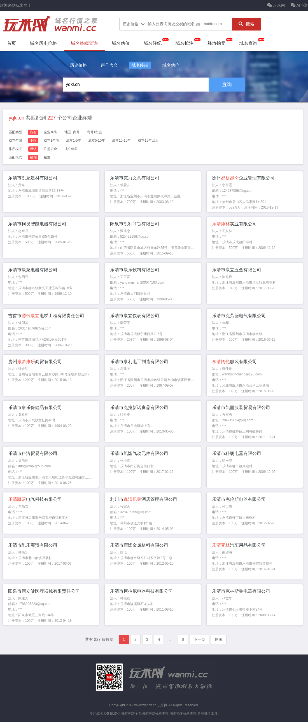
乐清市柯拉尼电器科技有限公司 (141, 591)
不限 (33, 140)
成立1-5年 (73, 140)
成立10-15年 (121, 140)
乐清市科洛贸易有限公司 (32, 453)
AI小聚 (299, 5)
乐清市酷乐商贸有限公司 (32, 545)
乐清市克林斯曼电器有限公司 (241, 591)
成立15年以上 (148, 140)
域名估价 (121, 43)
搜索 (246, 24)
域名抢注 (184, 43)
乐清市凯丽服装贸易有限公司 (241, 407)
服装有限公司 (234, 361)
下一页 (199, 639)
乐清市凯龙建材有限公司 (32, 178)
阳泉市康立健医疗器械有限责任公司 (44, 591)
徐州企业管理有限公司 (243, 178)
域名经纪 (153, 43)
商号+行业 (94, 132)
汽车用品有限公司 (239, 545)
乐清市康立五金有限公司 (236, 269)
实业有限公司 (234, 223)
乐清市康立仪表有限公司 (134, 315)
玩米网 (276, 5)
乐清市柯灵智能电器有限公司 (37, 223)
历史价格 (78, 65)
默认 (33, 149)
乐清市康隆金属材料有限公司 (139, 545)
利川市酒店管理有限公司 (143, 499)
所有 (33, 132)
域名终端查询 (84, 43)
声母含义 (109, 65)
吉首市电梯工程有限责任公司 (46, 315)
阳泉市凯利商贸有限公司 (134, 223)
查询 (227, 84)
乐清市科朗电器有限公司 (236, 453)
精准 (47, 157)
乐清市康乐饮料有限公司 (134, 269)
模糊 (33, 157)
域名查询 (248, 43)
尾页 (219, 639)
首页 (11, 43)
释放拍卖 (216, 43)
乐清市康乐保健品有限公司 (35, 407)
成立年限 (71, 149)
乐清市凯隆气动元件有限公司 (139, 453)
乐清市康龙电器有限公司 (32, 269)
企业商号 (50, 132)
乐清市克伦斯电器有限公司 (239, 499)
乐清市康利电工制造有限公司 (139, 361)
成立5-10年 (96, 140)
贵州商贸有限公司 (35, 361)
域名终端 (140, 65)
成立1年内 (51, 140)
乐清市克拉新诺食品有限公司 (139, 407)
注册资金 (50, 149)
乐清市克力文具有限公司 (134, 178)
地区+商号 (72, 132)
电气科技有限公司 (35, 499)
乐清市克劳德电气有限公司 (239, 315)
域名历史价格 (43, 43)
